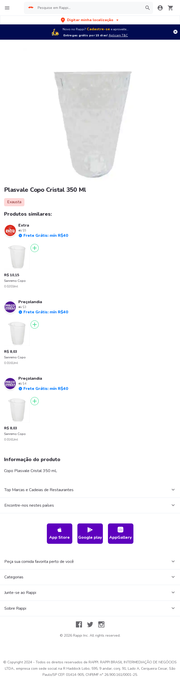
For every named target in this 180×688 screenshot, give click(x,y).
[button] (90, 20)
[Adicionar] (35, 248)
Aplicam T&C (118, 35)
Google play (90, 533)
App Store (59, 533)
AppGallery (120, 533)
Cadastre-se (98, 29)
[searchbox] (88, 8)
